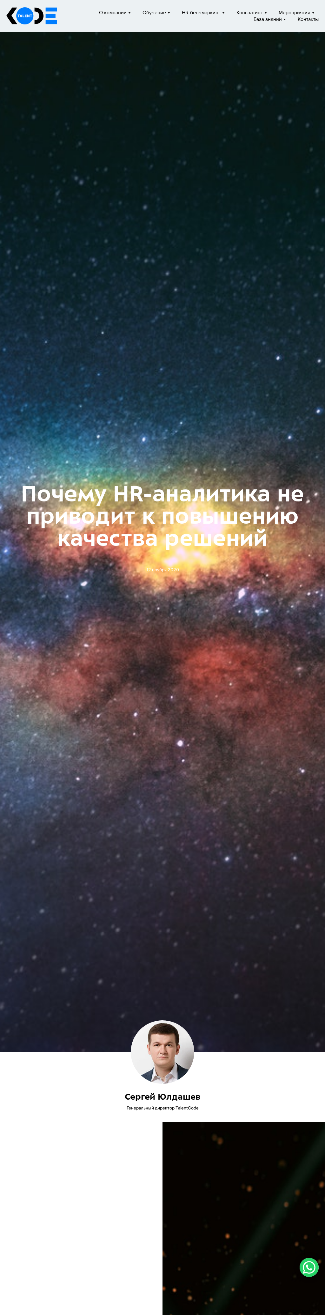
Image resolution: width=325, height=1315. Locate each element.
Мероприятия (294, 13)
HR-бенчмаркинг (201, 13)
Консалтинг (249, 13)
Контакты (308, 19)
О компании (113, 13)
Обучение (154, 13)
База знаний (268, 19)
